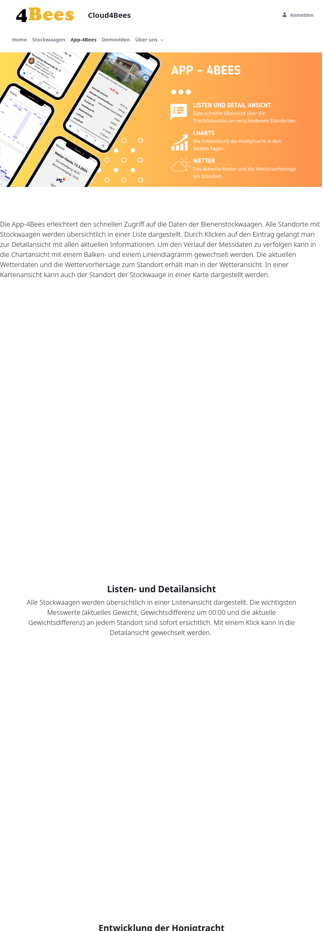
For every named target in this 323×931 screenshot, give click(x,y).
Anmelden (298, 15)
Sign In (161, 816)
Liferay (79, 911)
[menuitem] (19, 39)
